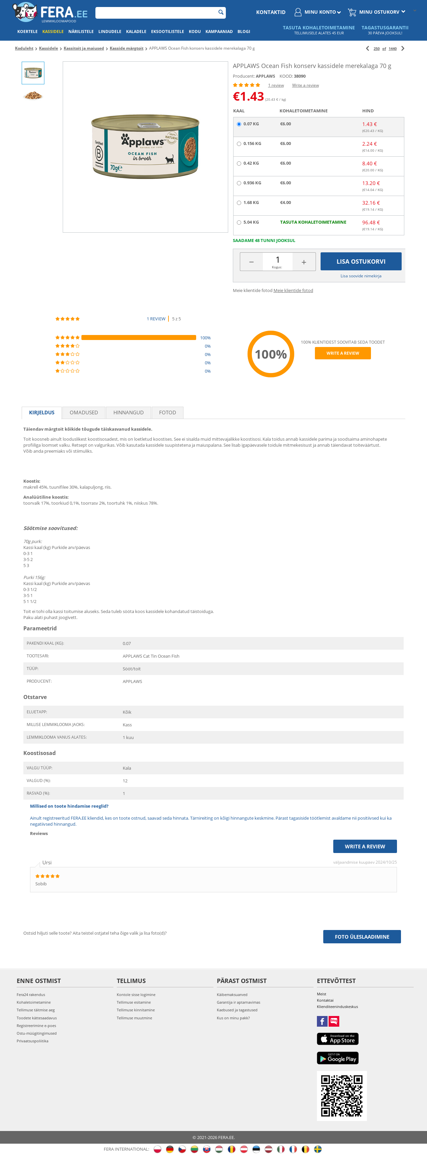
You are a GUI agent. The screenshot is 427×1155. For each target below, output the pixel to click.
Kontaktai (325, 1000)
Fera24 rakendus (31, 994)
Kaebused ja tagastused (237, 1009)
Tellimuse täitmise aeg (36, 1009)
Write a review (305, 85)
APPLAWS (265, 76)
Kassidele (53, 31)
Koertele (27, 31)
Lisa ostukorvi (361, 261)
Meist (321, 993)
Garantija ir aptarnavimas (238, 1002)
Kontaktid (271, 12)
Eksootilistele (167, 31)
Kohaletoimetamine (34, 1002)
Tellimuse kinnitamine (136, 1009)
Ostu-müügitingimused (37, 1033)
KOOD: (286, 76)
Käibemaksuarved (232, 994)
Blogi (244, 31)
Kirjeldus (41, 412)
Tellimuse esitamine (134, 1002)
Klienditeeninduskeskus (337, 1006)
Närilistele (81, 31)
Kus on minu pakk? (233, 1017)
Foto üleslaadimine (362, 936)
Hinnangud (128, 412)
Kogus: (277, 267)
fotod (167, 412)
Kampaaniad (219, 31)
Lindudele (109, 31)
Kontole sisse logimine (136, 994)
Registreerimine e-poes (36, 1025)
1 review (276, 85)
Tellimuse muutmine (134, 1017)
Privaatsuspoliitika (32, 1040)
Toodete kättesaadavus (37, 1017)
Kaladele (136, 31)
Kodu (195, 31)
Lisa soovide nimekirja (361, 276)
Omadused (84, 412)
